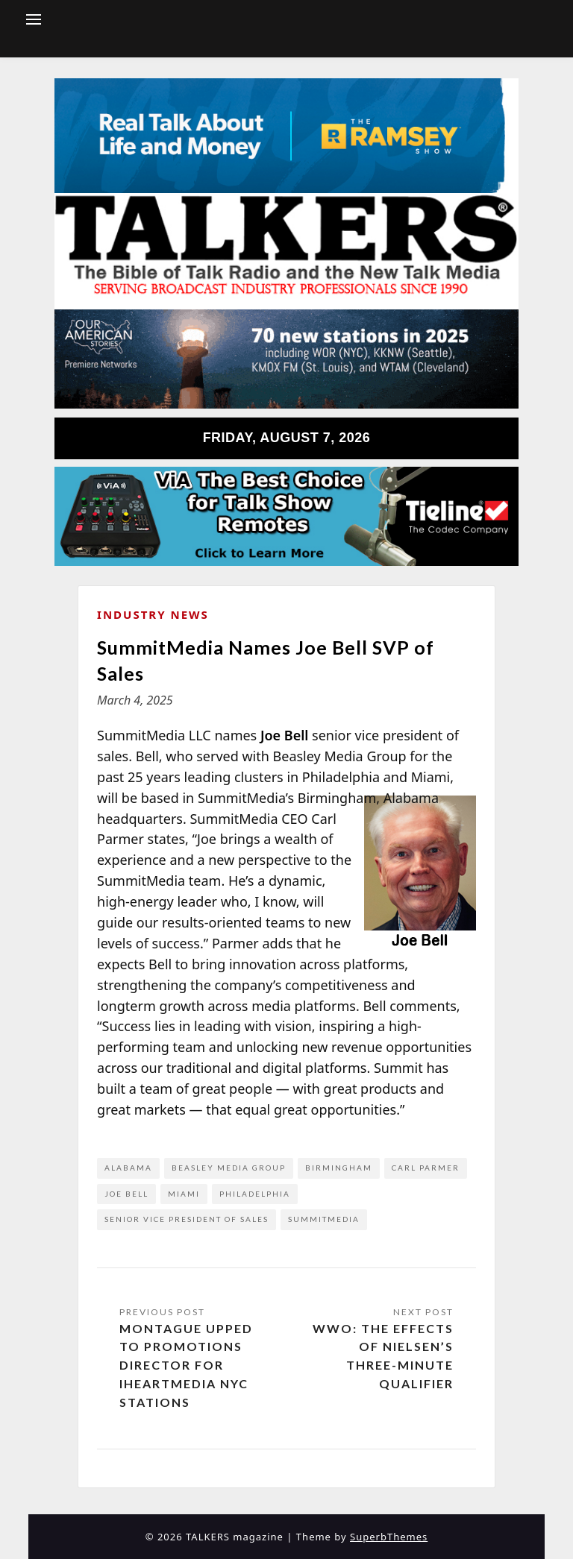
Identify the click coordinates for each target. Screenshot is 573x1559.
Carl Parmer (426, 1167)
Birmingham (338, 1167)
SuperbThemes (389, 1536)
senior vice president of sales (186, 1219)
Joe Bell (126, 1193)
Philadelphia (254, 1193)
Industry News (153, 614)
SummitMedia (324, 1219)
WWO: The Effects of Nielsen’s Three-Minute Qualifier (383, 1355)
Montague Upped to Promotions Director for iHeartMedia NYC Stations (186, 1365)
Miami (184, 1193)
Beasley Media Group (229, 1167)
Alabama (128, 1167)
